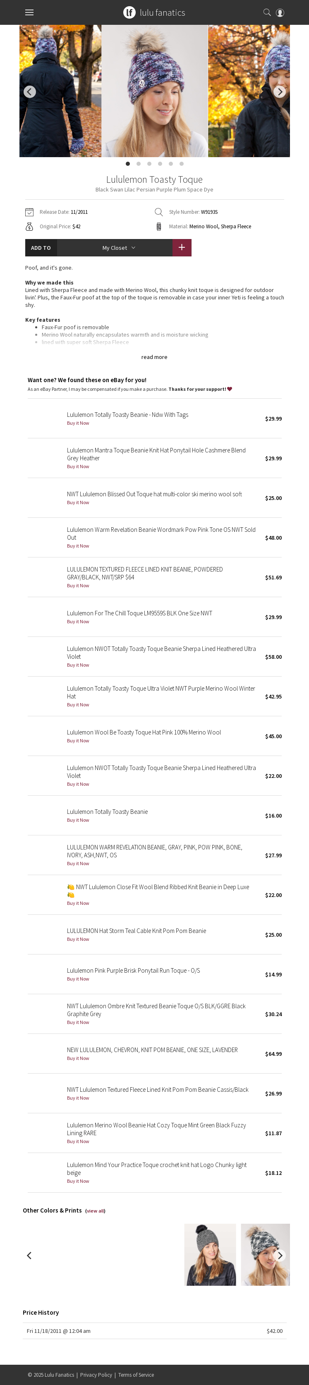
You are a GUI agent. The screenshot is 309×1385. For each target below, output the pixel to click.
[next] (279, 92)
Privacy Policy (96, 1374)
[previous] (30, 92)
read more (154, 357)
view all (95, 1211)
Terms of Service (136, 1374)
